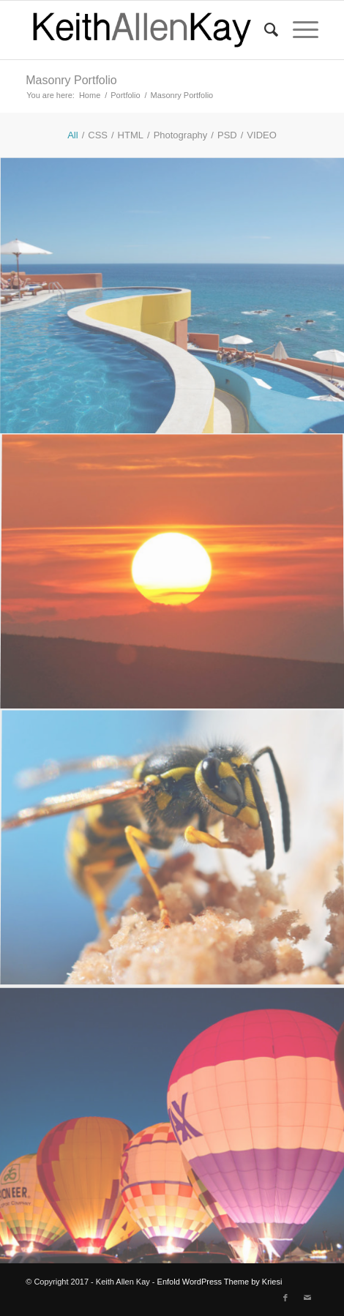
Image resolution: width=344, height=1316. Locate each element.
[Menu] (298, 30)
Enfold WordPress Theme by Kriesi (220, 1281)
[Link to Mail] (307, 1298)
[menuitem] (264, 30)
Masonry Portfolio (71, 80)
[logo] (143, 30)
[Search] (264, 30)
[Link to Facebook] (285, 1298)
